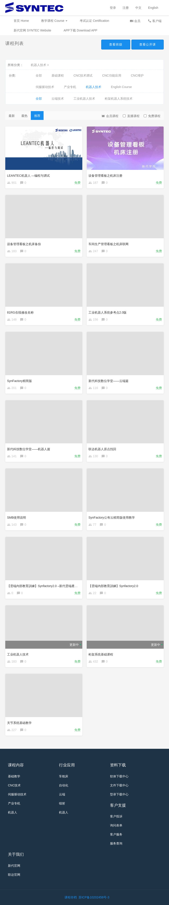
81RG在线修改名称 (20, 312)
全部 (39, 75)
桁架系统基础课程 (100, 654)
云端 (62, 794)
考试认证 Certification (94, 20)
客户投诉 (116, 816)
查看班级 (115, 44)
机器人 (12, 812)
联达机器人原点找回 (102, 449)
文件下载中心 (119, 785)
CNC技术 (14, 785)
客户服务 (116, 834)
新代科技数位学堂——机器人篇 (28, 449)
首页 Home (21, 20)
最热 (24, 115)
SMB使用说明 (16, 517)
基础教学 (14, 776)
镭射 (62, 803)
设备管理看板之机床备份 (24, 244)
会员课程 (109, 116)
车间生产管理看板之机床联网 (108, 244)
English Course (121, 87)
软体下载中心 (119, 776)
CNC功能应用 (111, 75)
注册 (126, 7)
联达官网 (14, 874)
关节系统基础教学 (19, 723)
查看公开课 (147, 44)
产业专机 (70, 87)
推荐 (37, 115)
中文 (138, 7)
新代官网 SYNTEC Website (32, 30)
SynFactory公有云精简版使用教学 (111, 517)
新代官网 (14, 865)
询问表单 (116, 825)
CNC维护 (137, 75)
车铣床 (63, 776)
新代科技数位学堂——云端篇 (108, 381)
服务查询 (116, 843)
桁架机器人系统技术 (118, 98)
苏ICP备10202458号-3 (94, 897)
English (153, 7)
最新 (12, 115)
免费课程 (152, 116)
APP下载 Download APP (80, 30)
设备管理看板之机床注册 (105, 175)
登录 (113, 7)
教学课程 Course (54, 20)
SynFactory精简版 (19, 381)
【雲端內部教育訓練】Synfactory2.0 (113, 586)
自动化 (63, 785)
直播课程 (131, 116)
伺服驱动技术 (45, 87)
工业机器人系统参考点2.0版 (107, 312)
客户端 (155, 21)
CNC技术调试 (82, 75)
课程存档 (70, 897)
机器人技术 (40, 65)
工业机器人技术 (84, 98)
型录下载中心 (119, 794)
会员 (135, 21)
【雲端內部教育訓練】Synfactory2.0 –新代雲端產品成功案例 (48, 586)
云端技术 (57, 98)
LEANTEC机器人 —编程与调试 (28, 175)
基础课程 (57, 75)
